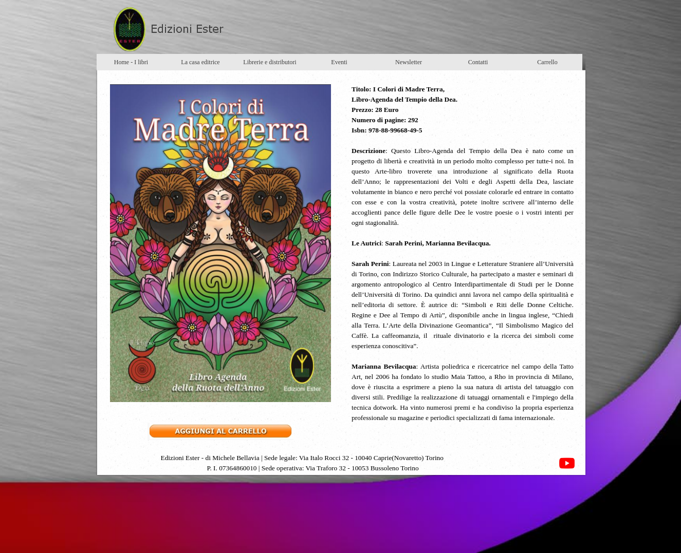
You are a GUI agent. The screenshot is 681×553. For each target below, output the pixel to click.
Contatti (478, 62)
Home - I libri (131, 62)
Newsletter (408, 62)
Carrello (547, 62)
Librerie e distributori (269, 62)
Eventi (339, 62)
